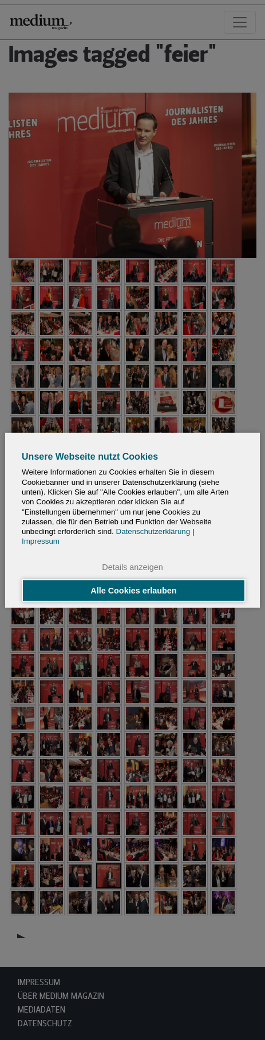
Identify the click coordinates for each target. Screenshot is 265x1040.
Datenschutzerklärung (153, 531)
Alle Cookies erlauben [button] (133, 590)
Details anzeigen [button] (132, 566)
